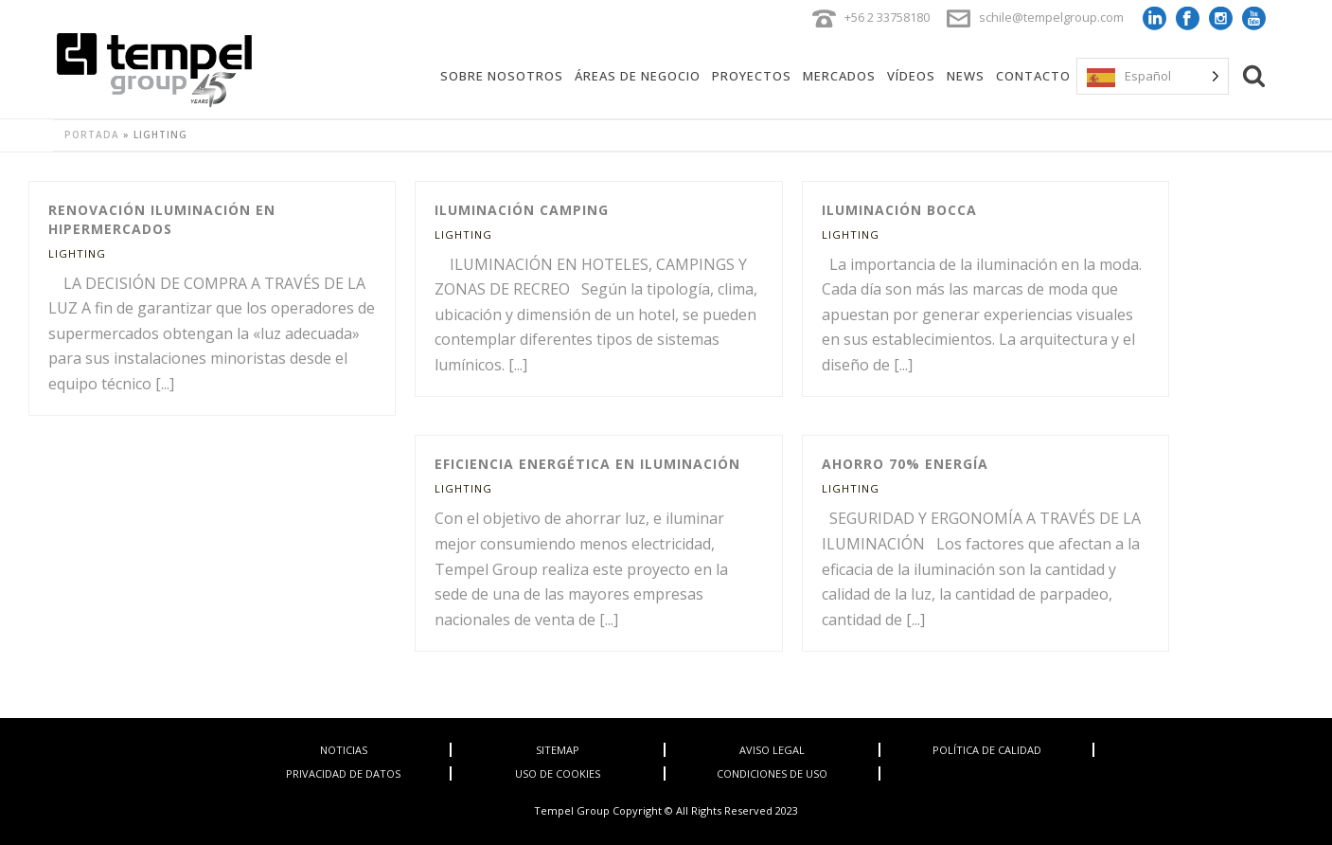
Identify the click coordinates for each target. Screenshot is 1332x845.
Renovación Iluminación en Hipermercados (161, 219)
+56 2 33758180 (887, 17)
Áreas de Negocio (638, 75)
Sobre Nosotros (501, 75)
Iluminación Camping (522, 210)
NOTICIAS (343, 750)
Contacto (1033, 75)
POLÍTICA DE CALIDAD (986, 750)
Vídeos (911, 75)
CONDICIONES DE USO (772, 773)
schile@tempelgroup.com (1051, 17)
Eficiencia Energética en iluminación (587, 464)
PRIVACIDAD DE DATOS (343, 773)
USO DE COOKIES (557, 773)
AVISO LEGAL (772, 750)
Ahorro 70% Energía (905, 464)
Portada (91, 134)
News (966, 75)
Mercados (839, 75)
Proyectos (751, 75)
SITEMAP (557, 750)
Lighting (77, 253)
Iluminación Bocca (899, 210)
